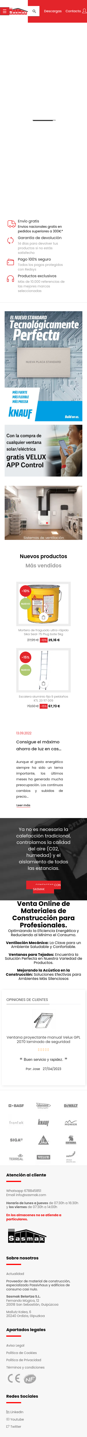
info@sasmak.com (31, 1195)
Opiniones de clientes (27, 999)
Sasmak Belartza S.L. (23, 1296)
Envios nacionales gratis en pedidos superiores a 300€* (40, 229)
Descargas (53, 11)
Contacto (73, 11)
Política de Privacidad (23, 1360)
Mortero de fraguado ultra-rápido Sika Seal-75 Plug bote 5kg (43, 632)
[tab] (43, 556)
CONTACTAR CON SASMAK (47, 887)
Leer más (23, 805)
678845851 (32, 1190)
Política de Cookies (21, 1353)
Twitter (13, 1426)
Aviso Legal (15, 1345)
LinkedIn (14, 1412)
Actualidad (15, 1273)
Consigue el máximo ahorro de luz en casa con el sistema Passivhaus (38, 745)
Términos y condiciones (25, 1367)
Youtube (15, 1419)
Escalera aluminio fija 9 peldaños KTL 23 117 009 (43, 699)
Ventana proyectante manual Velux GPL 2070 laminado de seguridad (44, 1039)
